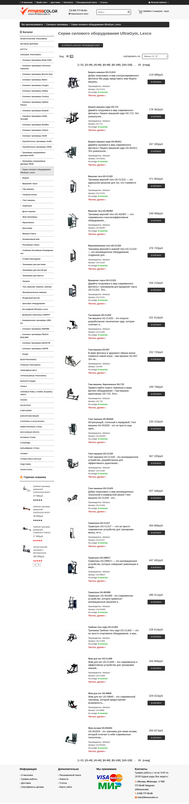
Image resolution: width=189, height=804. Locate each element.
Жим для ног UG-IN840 (99, 693)
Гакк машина (28, 189)
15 (139, 65)
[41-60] (97, 65)
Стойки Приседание (31, 259)
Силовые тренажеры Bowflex (35, 125)
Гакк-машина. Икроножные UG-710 (106, 384)
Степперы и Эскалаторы (32, 421)
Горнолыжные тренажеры (33, 376)
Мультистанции (27, 381)
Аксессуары (26, 470)
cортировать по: (132, 56)
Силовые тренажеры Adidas (35, 91)
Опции (25, 354)
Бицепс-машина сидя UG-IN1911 (105, 142)
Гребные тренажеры (30, 365)
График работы (29, 779)
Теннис (23, 400)
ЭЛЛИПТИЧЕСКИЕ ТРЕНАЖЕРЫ (33, 39)
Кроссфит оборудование (33, 303)
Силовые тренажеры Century (35, 96)
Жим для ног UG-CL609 (100, 659)
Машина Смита (29, 234)
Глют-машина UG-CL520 (100, 454)
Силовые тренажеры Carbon (35, 130)
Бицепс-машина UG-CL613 (102, 72)
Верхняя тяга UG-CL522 (100, 176)
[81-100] (116, 65)
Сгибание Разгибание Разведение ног (36, 251)
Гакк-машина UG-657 (98, 350)
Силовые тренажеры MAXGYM (36, 343)
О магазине (27, 775)
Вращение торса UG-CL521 (102, 280)
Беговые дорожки (29, 44)
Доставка (26, 783)
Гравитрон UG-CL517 (99, 523)
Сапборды (25, 443)
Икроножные (28, 222)
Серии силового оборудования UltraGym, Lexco (35, 170)
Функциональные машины (34, 292)
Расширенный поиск (70, 775)
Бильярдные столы (29, 448)
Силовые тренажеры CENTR (35, 349)
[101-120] (127, 65)
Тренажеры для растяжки (34, 264)
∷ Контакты (67, 2)
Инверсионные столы (31, 427)
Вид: (61, 56)
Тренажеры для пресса (33, 276)
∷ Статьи (103, 2)
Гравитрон (27, 206)
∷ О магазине (26, 2)
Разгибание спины (30, 245)
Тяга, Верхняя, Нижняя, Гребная (37, 287)
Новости (64, 779)
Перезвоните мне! (78, 14)
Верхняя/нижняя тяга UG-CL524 (104, 246)
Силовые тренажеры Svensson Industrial (35, 67)
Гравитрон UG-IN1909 (99, 592)
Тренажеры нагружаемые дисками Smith (32, 153)
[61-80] (106, 65)
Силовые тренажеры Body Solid (37, 60)
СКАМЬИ (24, 454)
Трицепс (26, 281)
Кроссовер (27, 228)
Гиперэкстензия (29, 195)
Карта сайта (66, 787)
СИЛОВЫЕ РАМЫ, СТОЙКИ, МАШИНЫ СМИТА (36, 393)
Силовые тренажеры (30, 55)
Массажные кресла (30, 432)
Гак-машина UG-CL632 (99, 315)
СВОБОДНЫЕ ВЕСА (28, 370)
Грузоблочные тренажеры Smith (37, 141)
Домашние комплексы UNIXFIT (36, 315)
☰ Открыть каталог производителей (81, 45)
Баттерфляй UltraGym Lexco (35, 309)
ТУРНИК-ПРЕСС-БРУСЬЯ (30, 459)
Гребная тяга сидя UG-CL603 (103, 627)
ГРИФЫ (23, 386)
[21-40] (89, 65)
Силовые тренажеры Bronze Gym (37, 74)
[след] (146, 65)
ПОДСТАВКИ (25, 464)
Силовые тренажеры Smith (34, 136)
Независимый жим (31, 239)
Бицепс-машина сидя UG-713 (103, 107)
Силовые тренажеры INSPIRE (35, 329)
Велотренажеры (28, 360)
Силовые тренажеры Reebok (35, 111)
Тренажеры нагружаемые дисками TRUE (32, 162)
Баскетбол (25, 405)
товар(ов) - (160, 11)
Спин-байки (26, 411)
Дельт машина (28, 211)
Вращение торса (29, 183)
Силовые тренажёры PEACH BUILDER (34, 335)
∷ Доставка (54, 2)
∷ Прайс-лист (40, 2)
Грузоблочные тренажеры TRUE (37, 147)
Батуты (23, 49)
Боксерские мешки (29, 416)
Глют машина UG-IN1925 (100, 419)
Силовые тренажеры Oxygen (35, 85)
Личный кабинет (159, 2)
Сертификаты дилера (32, 787)
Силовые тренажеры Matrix (34, 80)
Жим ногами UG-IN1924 (100, 728)
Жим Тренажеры (29, 217)
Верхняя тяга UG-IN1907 (100, 211)
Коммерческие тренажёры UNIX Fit (35, 321)
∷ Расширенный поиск (86, 2)
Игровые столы (28, 437)
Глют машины (28, 200)
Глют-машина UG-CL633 (100, 488)
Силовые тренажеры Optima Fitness (34, 103)
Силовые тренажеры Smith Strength (33, 117)
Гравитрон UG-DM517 (99, 558)
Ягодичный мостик (31, 298)
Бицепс (25, 178)
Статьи (63, 783)
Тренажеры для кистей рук (34, 270)
